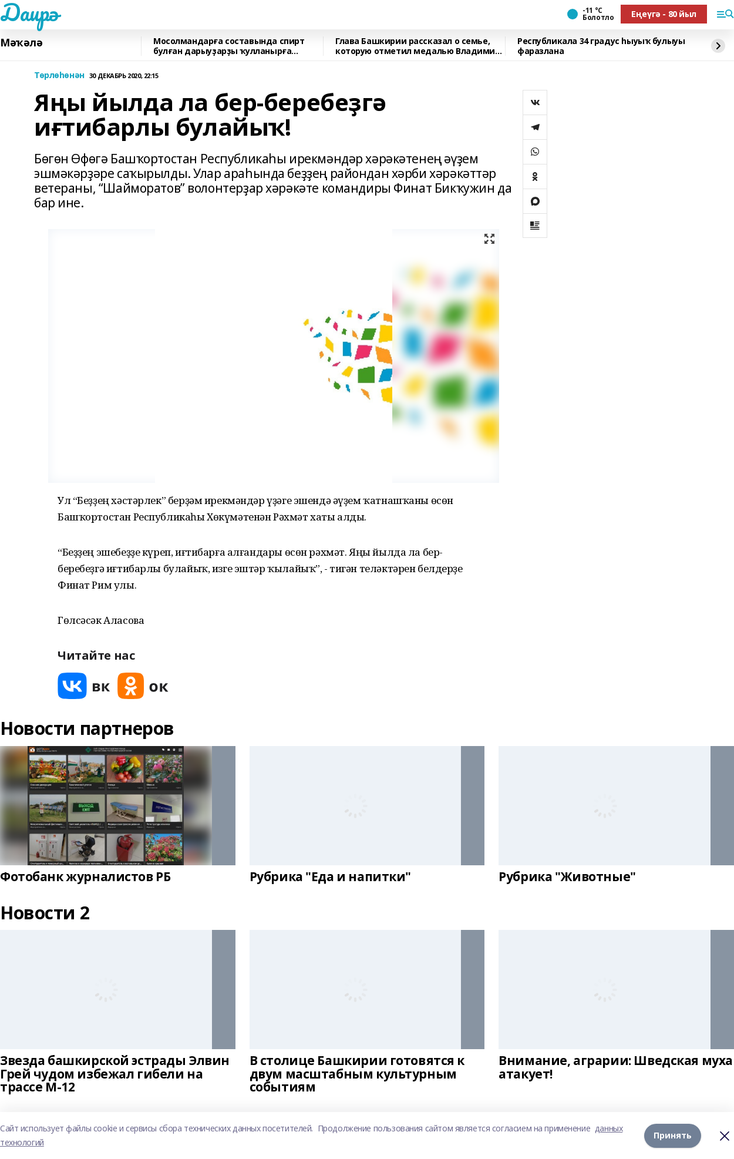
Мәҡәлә (21, 42)
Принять (673, 1135)
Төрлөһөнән (59, 75)
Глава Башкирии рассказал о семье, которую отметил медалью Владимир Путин (417, 46)
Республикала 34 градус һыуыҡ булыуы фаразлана (601, 46)
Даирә (29, 12)
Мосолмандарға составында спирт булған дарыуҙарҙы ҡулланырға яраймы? (228, 46)
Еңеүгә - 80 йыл (663, 13)
